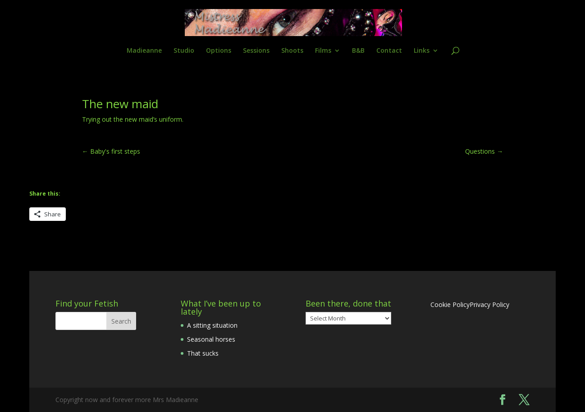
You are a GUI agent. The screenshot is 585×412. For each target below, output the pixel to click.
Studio (184, 51)
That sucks (203, 353)
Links (422, 51)
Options (218, 51)
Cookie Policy (450, 304)
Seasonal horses (211, 339)
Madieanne (144, 51)
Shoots (292, 51)
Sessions (256, 51)
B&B (358, 51)
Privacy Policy (489, 304)
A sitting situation (212, 325)
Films (323, 51)
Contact (389, 51)
